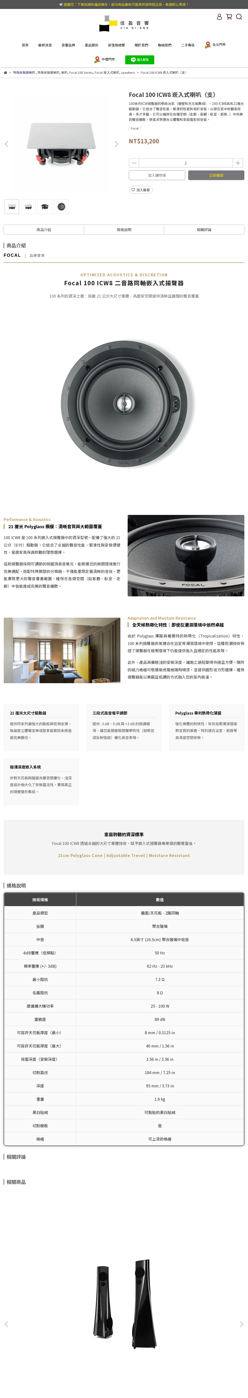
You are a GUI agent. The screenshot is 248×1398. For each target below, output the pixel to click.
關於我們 (141, 45)
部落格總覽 (116, 45)
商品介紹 (44, 229)
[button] (116, 144)
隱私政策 (62, 1314)
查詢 (7, 1314)
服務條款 (100, 1314)
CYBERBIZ (101, 1385)
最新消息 (45, 45)
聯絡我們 (164, 45)
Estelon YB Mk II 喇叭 (47, 1265)
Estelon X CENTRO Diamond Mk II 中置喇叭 (124, 1268)
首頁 (25, 45)
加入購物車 (157, 175)
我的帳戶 (23, 1314)
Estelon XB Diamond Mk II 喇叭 (201, 1265)
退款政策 (81, 1314)
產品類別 (91, 45)
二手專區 (188, 45)
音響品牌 (68, 45)
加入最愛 (141, 189)
